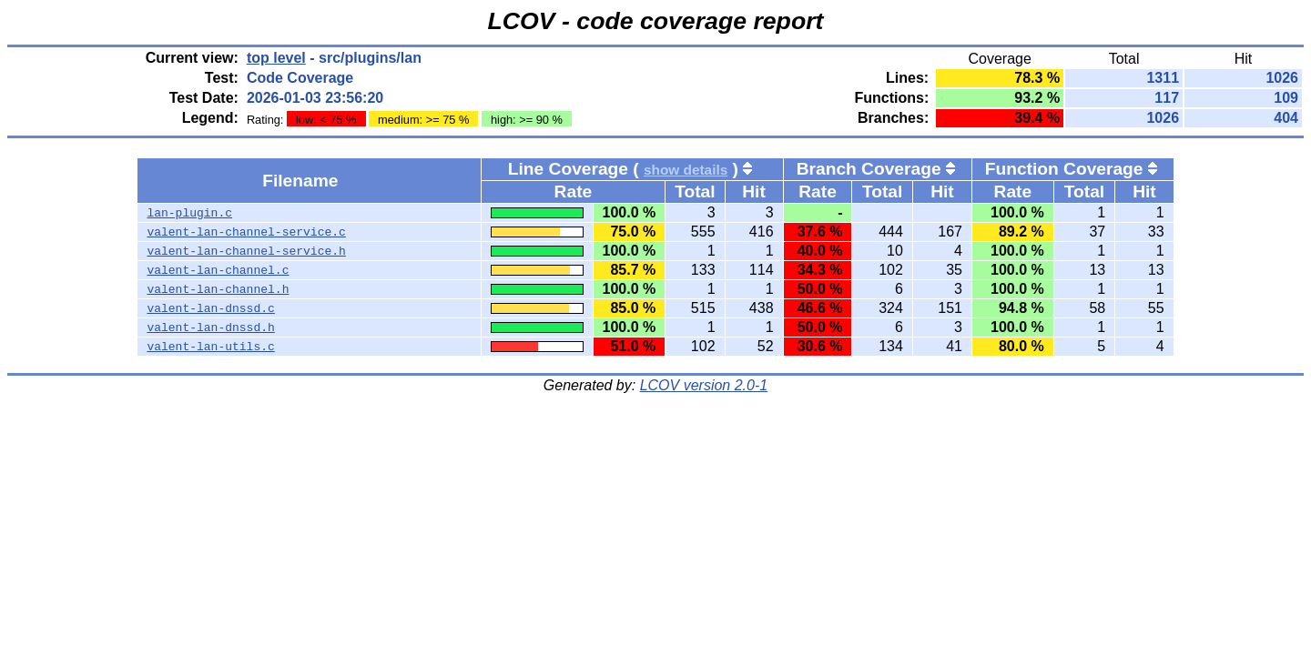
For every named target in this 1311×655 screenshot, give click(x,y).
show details (685, 169)
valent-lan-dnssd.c (210, 308)
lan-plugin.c (189, 213)
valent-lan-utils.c (210, 346)
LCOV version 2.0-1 (704, 385)
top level (276, 58)
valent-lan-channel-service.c (246, 232)
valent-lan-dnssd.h (210, 327)
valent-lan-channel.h (218, 289)
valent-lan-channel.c (218, 270)
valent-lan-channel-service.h (246, 251)
